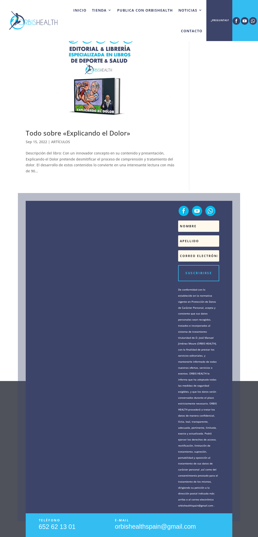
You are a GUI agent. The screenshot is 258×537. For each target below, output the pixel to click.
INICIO (79, 10)
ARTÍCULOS (60, 141)
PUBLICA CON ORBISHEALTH (145, 10)
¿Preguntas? (220, 20)
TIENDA (99, 10)
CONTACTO (191, 30)
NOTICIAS (187, 10)
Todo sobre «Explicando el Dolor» (78, 133)
